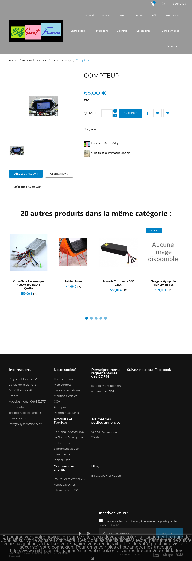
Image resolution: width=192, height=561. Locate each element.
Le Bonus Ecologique (68, 437)
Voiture (139, 15)
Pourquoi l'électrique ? (69, 479)
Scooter (106, 15)
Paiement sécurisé (67, 413)
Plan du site (62, 460)
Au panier (130, 113)
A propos (60, 407)
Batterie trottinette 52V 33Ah (118, 283)
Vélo (154, 15)
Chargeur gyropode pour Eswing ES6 (163, 283)
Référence (20, 186)
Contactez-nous (65, 379)
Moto (123, 15)
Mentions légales (65, 396)
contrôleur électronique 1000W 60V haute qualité (28, 285)
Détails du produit (26, 173)
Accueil (89, 15)
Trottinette (172, 15)
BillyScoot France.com (106, 476)
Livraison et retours (67, 390)
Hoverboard (101, 31)
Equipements (170, 31)
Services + (173, 46)
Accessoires (143, 31)
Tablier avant (73, 281)
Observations (59, 173)
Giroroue (122, 31)
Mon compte (63, 385)
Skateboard (78, 31)
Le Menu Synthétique (69, 432)
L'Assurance (62, 454)
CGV (57, 401)
